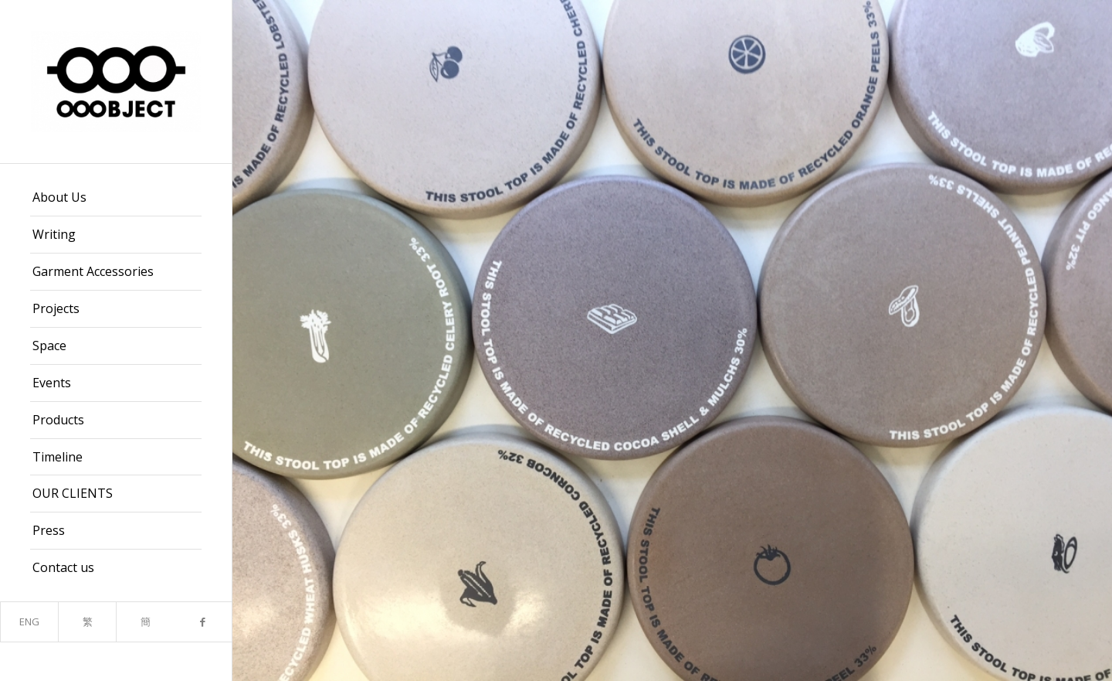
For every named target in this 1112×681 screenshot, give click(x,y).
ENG (29, 621)
